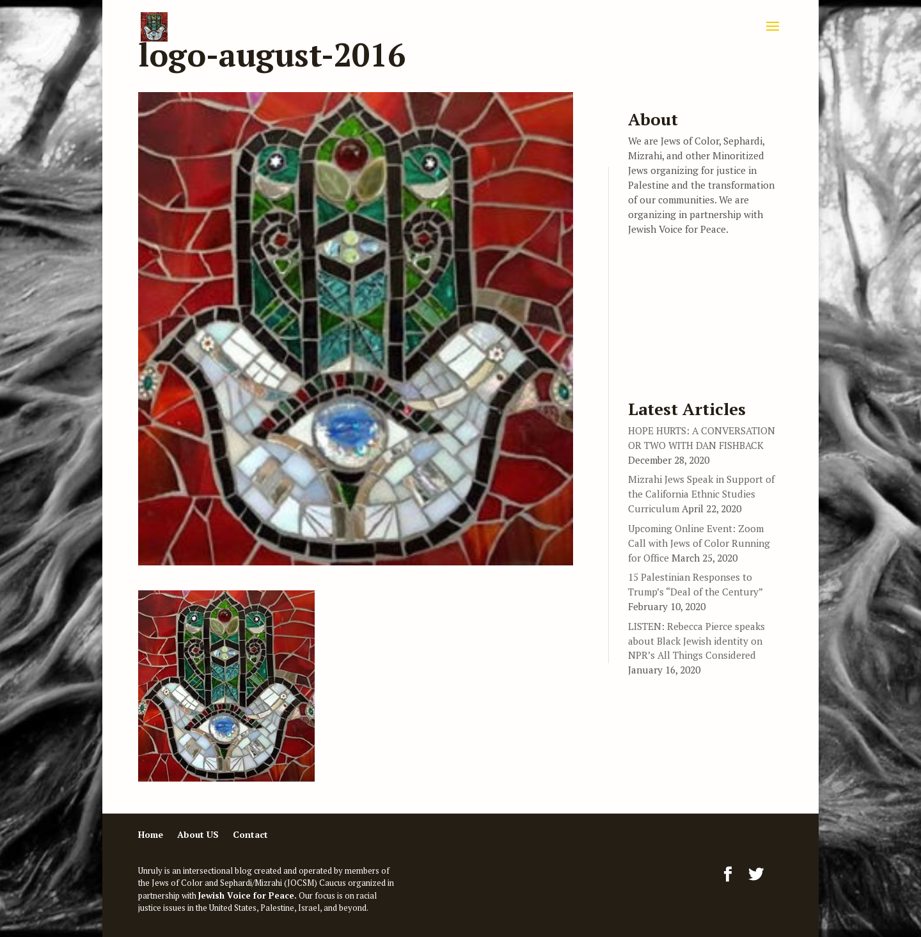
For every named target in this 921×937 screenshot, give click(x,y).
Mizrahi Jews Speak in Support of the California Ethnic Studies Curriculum (701, 494)
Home (150, 834)
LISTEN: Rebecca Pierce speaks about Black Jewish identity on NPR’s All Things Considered (696, 641)
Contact (250, 834)
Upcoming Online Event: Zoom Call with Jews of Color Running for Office (699, 543)
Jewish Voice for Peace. (247, 895)
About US (198, 834)
